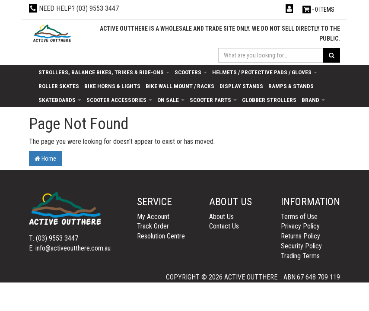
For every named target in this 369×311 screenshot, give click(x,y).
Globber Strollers (269, 99)
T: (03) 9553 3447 (53, 238)
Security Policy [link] (301, 246)
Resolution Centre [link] (161, 236)
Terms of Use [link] (299, 217)
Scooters (191, 72)
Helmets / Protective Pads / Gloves (264, 72)
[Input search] (271, 55)
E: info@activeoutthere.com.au (70, 248)
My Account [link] (153, 217)
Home (45, 158)
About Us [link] (221, 217)
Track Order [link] (153, 226)
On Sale (170, 99)
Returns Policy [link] (300, 236)
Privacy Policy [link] (300, 226)
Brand (313, 99)
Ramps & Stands (291, 86)
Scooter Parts (213, 99)
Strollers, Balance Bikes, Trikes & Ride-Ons (103, 72)
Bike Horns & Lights (112, 86)
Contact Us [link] (224, 226)
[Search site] (331, 55)
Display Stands (241, 86)
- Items (318, 9)
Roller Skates (58, 86)
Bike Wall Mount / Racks (180, 86)
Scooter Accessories (119, 99)
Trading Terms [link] (300, 256)
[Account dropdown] (290, 9)
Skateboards (59, 99)
